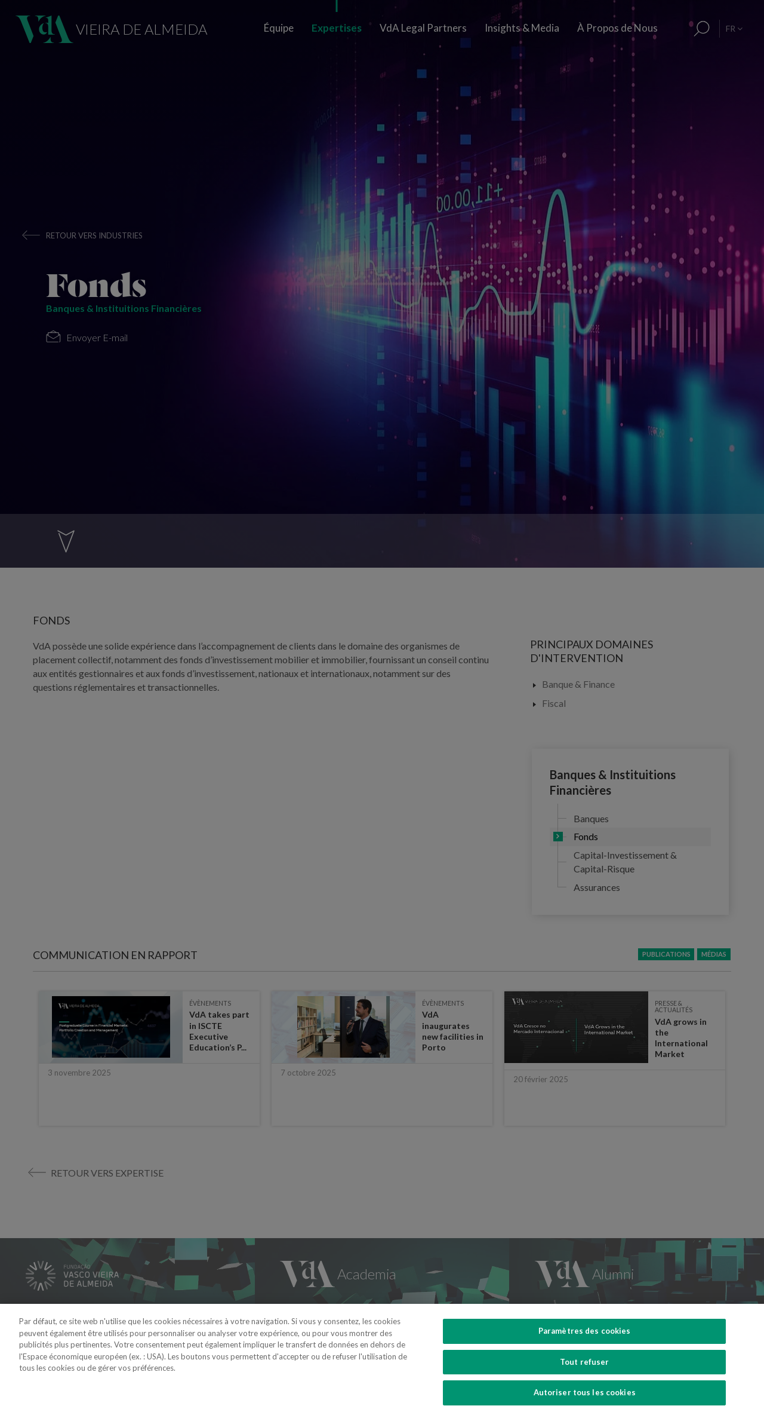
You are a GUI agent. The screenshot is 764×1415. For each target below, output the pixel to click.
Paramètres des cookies (584, 1350)
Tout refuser (584, 1381)
